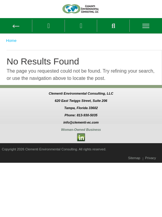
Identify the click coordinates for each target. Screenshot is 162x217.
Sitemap (134, 158)
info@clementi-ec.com (81, 122)
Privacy (150, 158)
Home (11, 40)
